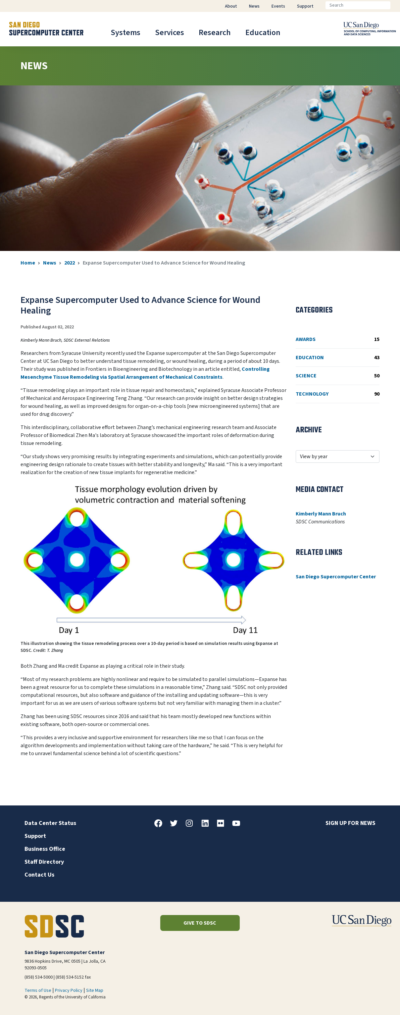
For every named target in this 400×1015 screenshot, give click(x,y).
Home (28, 262)
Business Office (45, 849)
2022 (69, 262)
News (49, 262)
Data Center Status (50, 823)
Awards (337, 339)
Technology (337, 394)
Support (35, 836)
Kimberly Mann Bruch (321, 513)
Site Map (94, 990)
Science (337, 376)
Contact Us (39, 875)
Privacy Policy (68, 990)
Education (262, 32)
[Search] (357, 5)
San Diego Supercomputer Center (336, 576)
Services (169, 32)
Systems (125, 32)
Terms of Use (38, 990)
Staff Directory (44, 862)
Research (215, 32)
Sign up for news (350, 823)
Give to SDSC (199, 923)
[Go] (395, 5)
